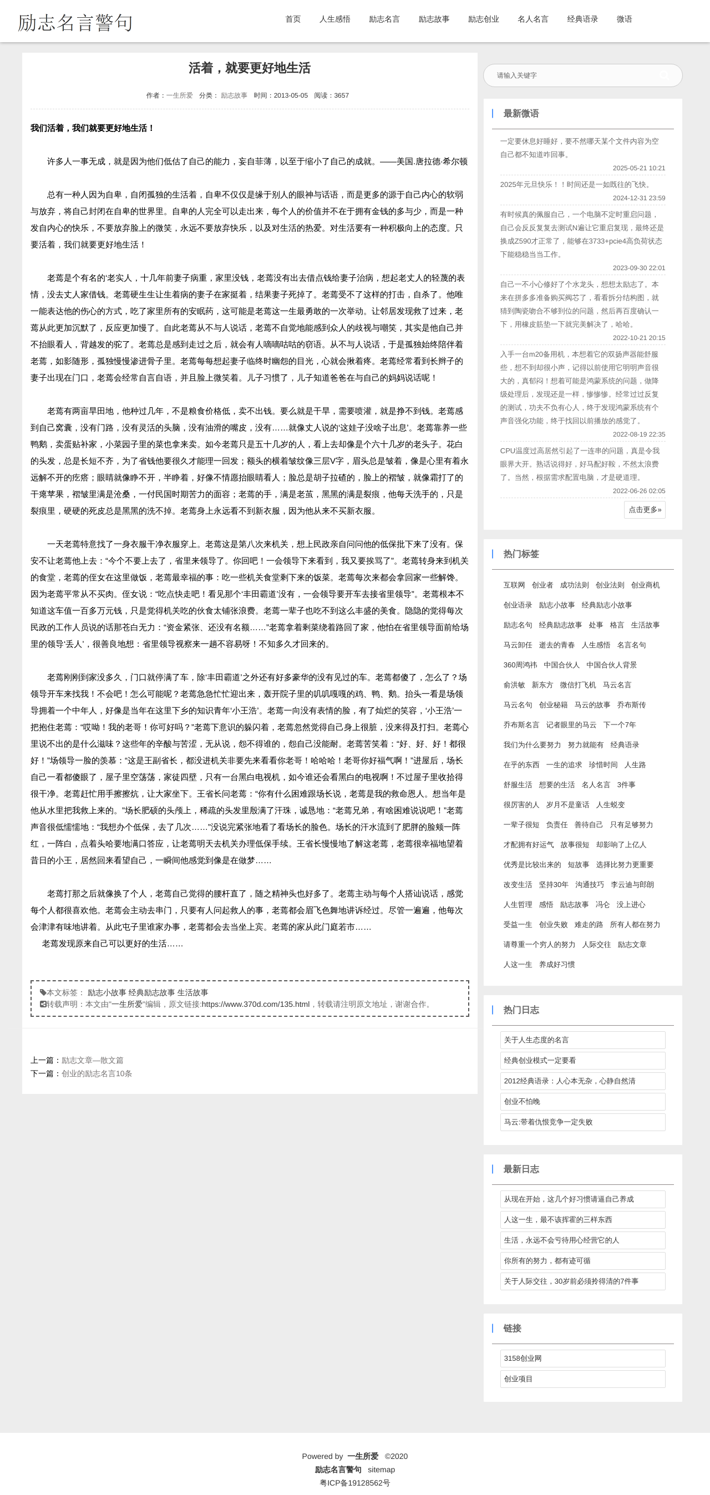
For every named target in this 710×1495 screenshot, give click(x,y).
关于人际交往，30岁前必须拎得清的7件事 (571, 1281)
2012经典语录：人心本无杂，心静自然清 (569, 1081)
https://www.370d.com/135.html (256, 1004)
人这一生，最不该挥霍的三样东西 (558, 1219)
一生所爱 (179, 95)
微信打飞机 (578, 685)
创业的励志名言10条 (97, 1073)
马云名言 (616, 685)
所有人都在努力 (635, 924)
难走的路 (588, 924)
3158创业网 (522, 1358)
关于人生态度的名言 (536, 1040)
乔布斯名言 (521, 725)
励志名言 (384, 18)
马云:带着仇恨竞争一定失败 (548, 1122)
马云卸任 (517, 645)
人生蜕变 (610, 804)
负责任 (556, 824)
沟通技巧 (589, 884)
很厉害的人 (521, 804)
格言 (617, 625)
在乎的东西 (521, 765)
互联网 (514, 585)
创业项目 (518, 1379)
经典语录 (583, 18)
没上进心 (630, 904)
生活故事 (193, 992)
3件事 (626, 785)
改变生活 (517, 884)
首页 (293, 18)
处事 (596, 625)
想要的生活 (557, 785)
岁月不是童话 (567, 804)
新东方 (542, 685)
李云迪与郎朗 (631, 884)
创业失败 (553, 924)
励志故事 (434, 18)
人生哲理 (517, 904)
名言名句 (631, 645)
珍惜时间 (603, 765)
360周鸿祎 (520, 665)
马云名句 (517, 705)
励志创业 (483, 18)
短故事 (578, 864)
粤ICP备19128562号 (355, 1482)
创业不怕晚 (522, 1101)
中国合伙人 (562, 665)
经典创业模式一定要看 (540, 1060)
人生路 (635, 765)
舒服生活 (517, 785)
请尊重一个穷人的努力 (539, 944)
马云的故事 (592, 705)
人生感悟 (335, 18)
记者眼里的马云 (571, 725)
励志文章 (631, 944)
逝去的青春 (557, 645)
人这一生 (517, 964)
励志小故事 (107, 992)
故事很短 (574, 844)
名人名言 (533, 18)
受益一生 (517, 924)
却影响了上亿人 (621, 844)
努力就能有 (585, 745)
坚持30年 (553, 884)
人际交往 (596, 944)
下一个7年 (619, 725)
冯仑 (602, 904)
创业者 (542, 585)
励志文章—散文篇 (93, 1060)
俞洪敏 (514, 685)
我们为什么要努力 (532, 745)
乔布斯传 (631, 705)
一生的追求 (564, 765)
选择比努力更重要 (624, 864)
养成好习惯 (557, 964)
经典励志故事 (152, 992)
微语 (624, 18)
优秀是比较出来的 (532, 864)
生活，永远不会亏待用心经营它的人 (561, 1240)
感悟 (546, 904)
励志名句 (517, 625)
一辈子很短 (521, 824)
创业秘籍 (553, 705)
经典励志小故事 (606, 605)
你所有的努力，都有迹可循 (547, 1260)
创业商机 (645, 585)
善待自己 (588, 824)
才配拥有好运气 (528, 844)
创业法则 (609, 585)
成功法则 (574, 585)
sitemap (381, 1469)
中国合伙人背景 (611, 665)
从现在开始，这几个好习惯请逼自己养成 (568, 1199)
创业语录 (517, 605)
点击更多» (644, 509)
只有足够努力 (631, 824)
